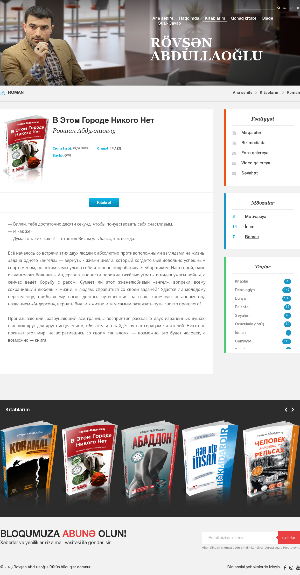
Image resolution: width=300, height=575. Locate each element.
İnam (249, 227)
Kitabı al (104, 202)
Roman (293, 93)
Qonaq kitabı (243, 19)
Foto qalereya (254, 153)
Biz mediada (253, 143)
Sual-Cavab (169, 24)
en (292, 8)
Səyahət (249, 174)
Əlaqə (267, 19)
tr (298, 8)
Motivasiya (255, 217)
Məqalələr (251, 133)
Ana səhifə (162, 19)
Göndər (286, 538)
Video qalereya (255, 164)
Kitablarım (215, 19)
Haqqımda (189, 19)
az (285, 8)
